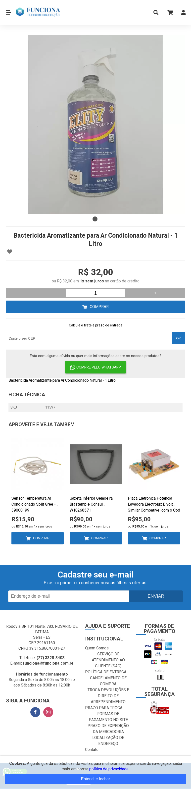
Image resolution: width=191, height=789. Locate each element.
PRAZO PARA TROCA (103, 707)
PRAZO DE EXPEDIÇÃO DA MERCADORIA (108, 728)
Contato (91, 749)
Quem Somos (97, 648)
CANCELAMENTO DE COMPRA (108, 681)
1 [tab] (95, 218)
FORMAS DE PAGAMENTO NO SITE (108, 716)
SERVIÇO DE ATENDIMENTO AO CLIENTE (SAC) (108, 660)
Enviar (155, 596)
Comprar (99, 306)
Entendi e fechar (95, 779)
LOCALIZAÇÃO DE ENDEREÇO (108, 740)
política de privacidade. (109, 769)
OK (178, 338)
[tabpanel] (95, 124)
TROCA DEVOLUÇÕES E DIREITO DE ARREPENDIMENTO (108, 695)
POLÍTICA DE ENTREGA (105, 672)
